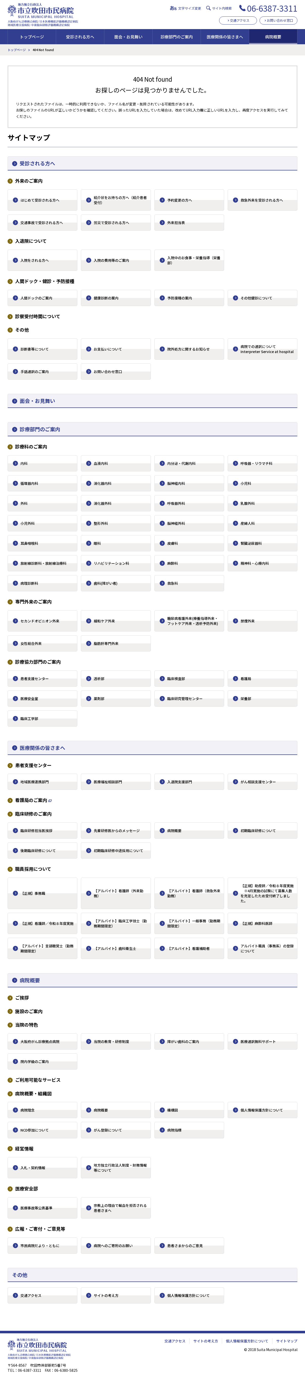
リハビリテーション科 (111, 563)
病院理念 (27, 1110)
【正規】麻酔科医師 (256, 923)
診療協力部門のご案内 (38, 662)
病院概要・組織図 (33, 1093)
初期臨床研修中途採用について (118, 850)
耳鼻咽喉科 (29, 543)
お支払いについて (108, 349)
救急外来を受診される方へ (262, 200)
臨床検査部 (176, 678)
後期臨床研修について (38, 850)
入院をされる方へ (34, 260)
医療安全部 (26, 1188)
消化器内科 (102, 483)
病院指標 (174, 1130)
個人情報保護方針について (262, 1110)
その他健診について (256, 297)
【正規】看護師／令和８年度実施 (47, 923)
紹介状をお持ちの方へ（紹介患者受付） (120, 200)
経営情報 (24, 1148)
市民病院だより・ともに (39, 1245)
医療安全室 (29, 698)
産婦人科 (248, 523)
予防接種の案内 (179, 297)
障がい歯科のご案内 (183, 1041)
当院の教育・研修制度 (111, 1041)
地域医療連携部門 (34, 781)
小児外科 (27, 523)
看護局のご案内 (31, 800)
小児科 (246, 483)
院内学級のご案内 (34, 1061)
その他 (22, 330)
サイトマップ (286, 1340)
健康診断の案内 (106, 297)
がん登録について (108, 1130)
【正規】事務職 (32, 893)
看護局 (246, 678)
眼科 (97, 543)
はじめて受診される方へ (39, 200)
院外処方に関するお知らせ (188, 349)
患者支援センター (34, 678)
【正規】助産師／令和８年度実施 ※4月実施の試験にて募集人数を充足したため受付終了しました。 (267, 893)
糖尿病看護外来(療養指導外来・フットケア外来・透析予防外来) (192, 621)
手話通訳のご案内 (34, 371)
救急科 (172, 583)
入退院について (31, 241)
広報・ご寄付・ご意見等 (40, 1229)
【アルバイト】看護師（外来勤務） (118, 893)
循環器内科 (29, 483)
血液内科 (101, 463)
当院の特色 (26, 1024)
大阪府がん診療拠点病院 (39, 1041)
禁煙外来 (248, 620)
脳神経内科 (176, 483)
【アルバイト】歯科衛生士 (115, 948)
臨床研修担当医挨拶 (36, 830)
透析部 (99, 678)
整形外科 (101, 523)
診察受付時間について (37, 316)
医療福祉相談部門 (108, 781)
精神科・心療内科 (255, 563)
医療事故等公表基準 (36, 1207)
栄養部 (246, 698)
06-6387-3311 (272, 8)
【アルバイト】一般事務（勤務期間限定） (193, 923)
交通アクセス (239, 20)
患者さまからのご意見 (185, 1245)
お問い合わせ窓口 (280, 20)
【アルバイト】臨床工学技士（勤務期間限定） (120, 923)
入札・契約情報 (32, 1167)
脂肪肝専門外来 (106, 643)
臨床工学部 (29, 718)
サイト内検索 (222, 8)
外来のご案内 (28, 181)
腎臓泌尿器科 (251, 543)
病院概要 (273, 37)
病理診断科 (29, 583)
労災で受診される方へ (111, 222)
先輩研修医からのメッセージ (117, 830)
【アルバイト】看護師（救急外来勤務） (193, 893)
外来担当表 (176, 222)
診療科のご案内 (31, 446)
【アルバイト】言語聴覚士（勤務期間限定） (47, 948)
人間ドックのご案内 (36, 297)
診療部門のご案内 (176, 37)
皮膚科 (172, 543)
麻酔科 (172, 563)
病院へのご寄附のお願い (113, 1245)
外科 (24, 503)
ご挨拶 (22, 997)
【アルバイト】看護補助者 (188, 948)
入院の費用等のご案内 (111, 260)
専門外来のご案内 (33, 601)
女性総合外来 (31, 643)
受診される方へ (80, 37)
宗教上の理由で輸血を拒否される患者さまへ (120, 1208)
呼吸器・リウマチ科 (256, 463)
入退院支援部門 (179, 781)
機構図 (172, 1110)
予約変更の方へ (179, 200)
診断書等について (34, 349)
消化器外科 (102, 503)
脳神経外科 (176, 523)
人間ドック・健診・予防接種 (44, 281)
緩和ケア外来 (104, 620)
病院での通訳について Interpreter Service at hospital (267, 349)
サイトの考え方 (106, 1295)
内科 (24, 463)
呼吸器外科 (176, 503)
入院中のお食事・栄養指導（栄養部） (193, 260)
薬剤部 (99, 698)
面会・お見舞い (128, 37)
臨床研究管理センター (185, 698)
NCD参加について (34, 1130)
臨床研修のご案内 (33, 814)
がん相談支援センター (258, 781)
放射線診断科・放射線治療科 (43, 563)
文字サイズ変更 (189, 8)
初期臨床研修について (258, 830)
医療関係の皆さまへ (225, 37)
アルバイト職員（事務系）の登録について (267, 948)
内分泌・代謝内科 (181, 463)
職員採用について (33, 869)
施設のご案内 (28, 1011)
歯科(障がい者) (106, 583)
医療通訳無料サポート (258, 1041)
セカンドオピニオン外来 (39, 620)
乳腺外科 (248, 503)
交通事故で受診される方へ (41, 222)
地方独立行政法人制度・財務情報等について (120, 1168)
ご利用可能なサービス (38, 1080)
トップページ (32, 37)
